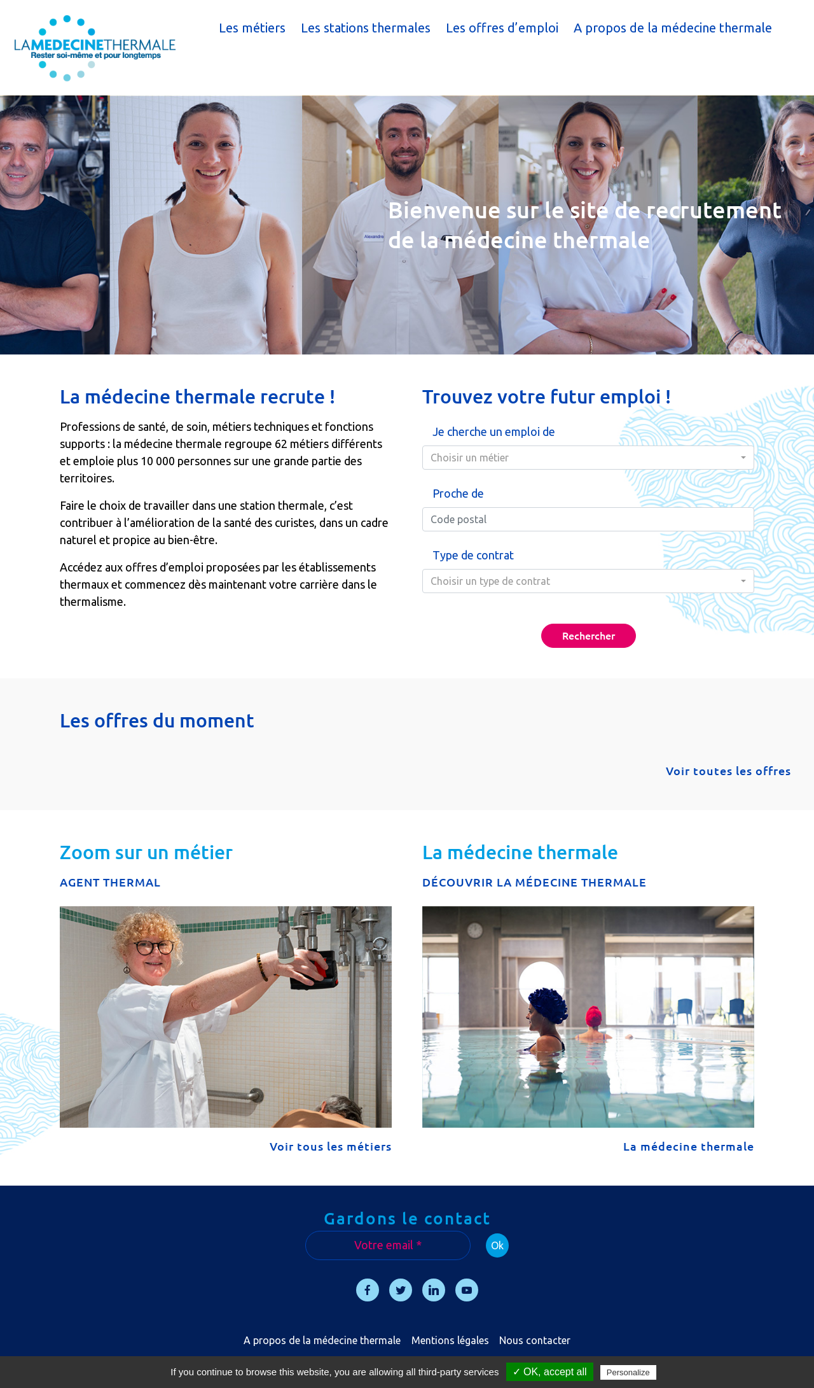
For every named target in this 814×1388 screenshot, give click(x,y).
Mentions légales (450, 1340)
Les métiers (252, 27)
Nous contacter (534, 1340)
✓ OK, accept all (550, 1371)
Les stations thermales (366, 27)
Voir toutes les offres (728, 770)
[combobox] (588, 457)
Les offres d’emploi (502, 27)
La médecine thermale (688, 1146)
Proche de (458, 493)
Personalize (628, 1372)
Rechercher (588, 635)
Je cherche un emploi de (493, 431)
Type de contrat (473, 555)
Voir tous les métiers (331, 1146)
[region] (407, 224)
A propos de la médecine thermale (673, 27)
